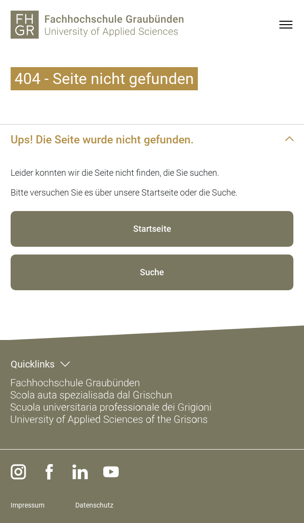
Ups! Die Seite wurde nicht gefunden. (102, 139)
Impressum (27, 505)
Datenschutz (94, 505)
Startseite (152, 229)
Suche (152, 272)
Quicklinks (33, 364)
